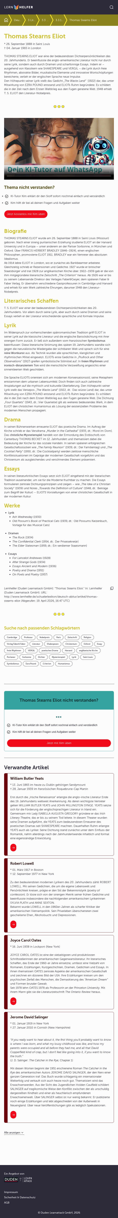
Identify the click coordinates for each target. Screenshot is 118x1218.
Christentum (71, 644)
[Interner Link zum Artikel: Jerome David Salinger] (13, 1115)
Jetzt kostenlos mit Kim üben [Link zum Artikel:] (26, 214)
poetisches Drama (50, 650)
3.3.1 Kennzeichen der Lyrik (71, 20)
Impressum (11, 1192)
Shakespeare (53, 644)
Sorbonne (26, 657)
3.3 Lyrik (57, 20)
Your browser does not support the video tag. (59, 149)
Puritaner (11, 657)
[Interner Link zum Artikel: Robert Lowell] (13, 924)
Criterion (47, 664)
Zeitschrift (72, 637)
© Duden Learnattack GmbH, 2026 (59, 1212)
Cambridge (12, 637)
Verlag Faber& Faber (16, 644)
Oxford (87, 644)
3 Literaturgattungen (43, 20)
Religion (87, 637)
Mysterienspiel (58, 657)
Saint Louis (88, 657)
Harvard (68, 650)
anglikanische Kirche (88, 650)
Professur (28, 637)
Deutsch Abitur (23, 20)
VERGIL (31, 650)
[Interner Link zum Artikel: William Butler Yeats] (13, 848)
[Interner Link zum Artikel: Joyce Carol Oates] (13, 1001)
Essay (99, 644)
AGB (6, 1202)
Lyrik (74, 657)
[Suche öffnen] (111, 7)
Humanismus (64, 664)
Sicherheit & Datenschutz (19, 1197)
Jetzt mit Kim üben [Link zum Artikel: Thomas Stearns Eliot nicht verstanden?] (59, 743)
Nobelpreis (44, 637)
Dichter (41, 657)
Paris (58, 637)
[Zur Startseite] (18, 7)
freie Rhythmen (14, 650)
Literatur (36, 644)
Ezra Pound (31, 664)
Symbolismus (13, 664)
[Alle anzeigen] (14, 1133)
